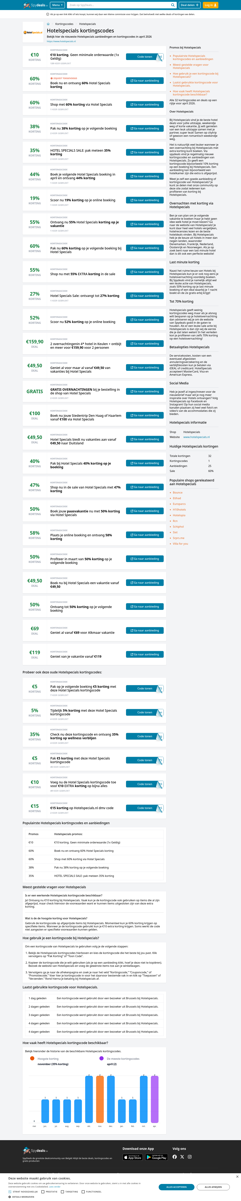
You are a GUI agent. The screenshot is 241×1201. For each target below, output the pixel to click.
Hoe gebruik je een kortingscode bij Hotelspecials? (195, 75)
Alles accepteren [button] (177, 1187)
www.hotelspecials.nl (196, 437)
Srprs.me (178, 538)
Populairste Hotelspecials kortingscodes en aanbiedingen (193, 57)
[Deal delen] (190, 5)
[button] (80, 1196)
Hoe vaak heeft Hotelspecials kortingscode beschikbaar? (191, 92)
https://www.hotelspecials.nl (61, 41)
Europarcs (179, 504)
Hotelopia (179, 515)
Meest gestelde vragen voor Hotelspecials (191, 66)
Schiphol (178, 526)
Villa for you (180, 543)
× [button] (237, 1177)
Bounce (177, 492)
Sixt (175, 532)
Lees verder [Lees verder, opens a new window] (55, 1186)
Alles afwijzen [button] (213, 1187)
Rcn (175, 521)
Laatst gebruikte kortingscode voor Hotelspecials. (195, 84)
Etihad (177, 498)
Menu (57, 5)
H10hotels (179, 509)
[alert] (120, 1187)
